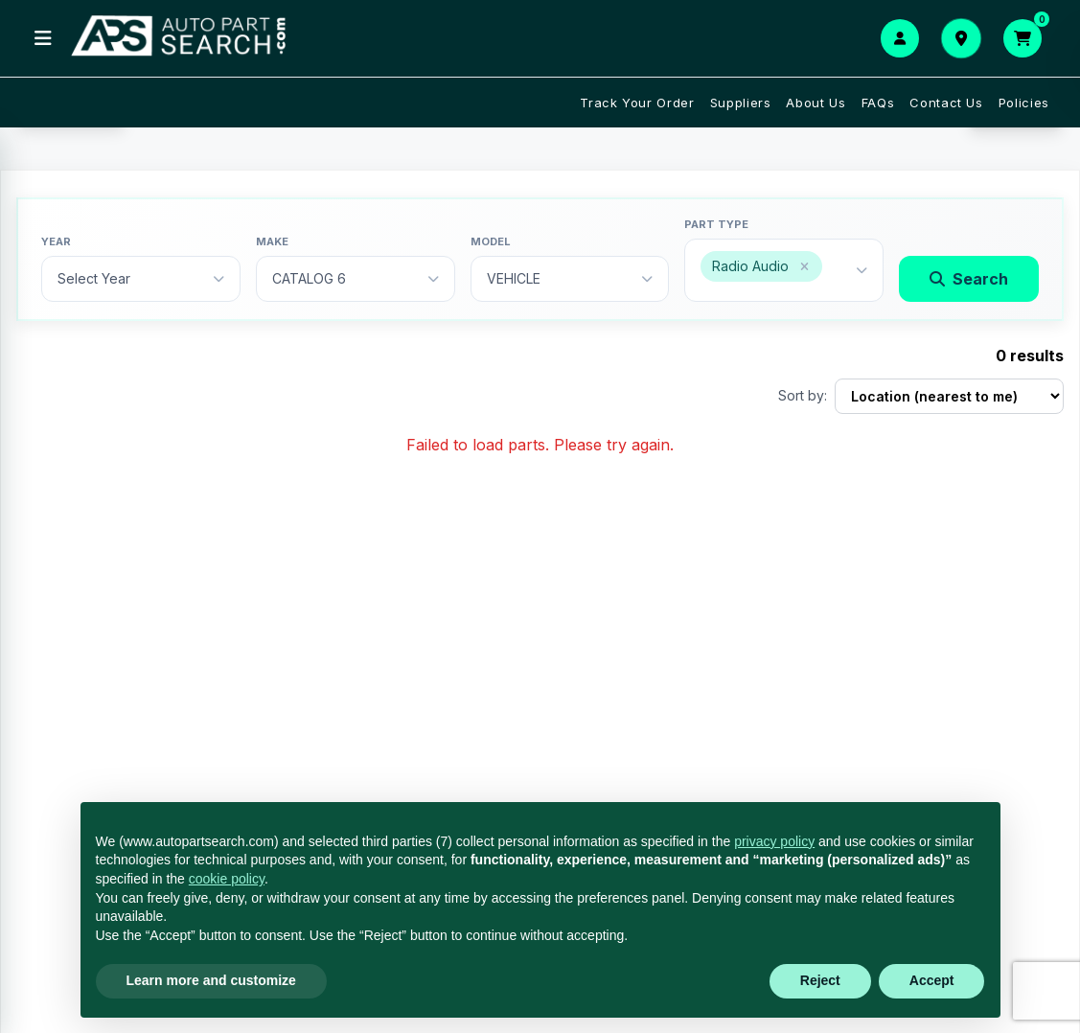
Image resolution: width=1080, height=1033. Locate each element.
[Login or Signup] (900, 38)
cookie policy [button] (226, 878)
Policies (1024, 102)
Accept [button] (931, 980)
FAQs (878, 102)
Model (491, 241)
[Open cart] (1022, 38)
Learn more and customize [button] (211, 980)
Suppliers (740, 102)
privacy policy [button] (774, 841)
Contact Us (946, 102)
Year (56, 241)
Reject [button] (820, 980)
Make (272, 241)
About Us (815, 102)
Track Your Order (637, 102)
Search (969, 278)
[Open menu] (43, 38)
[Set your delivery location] (961, 38)
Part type (716, 224)
